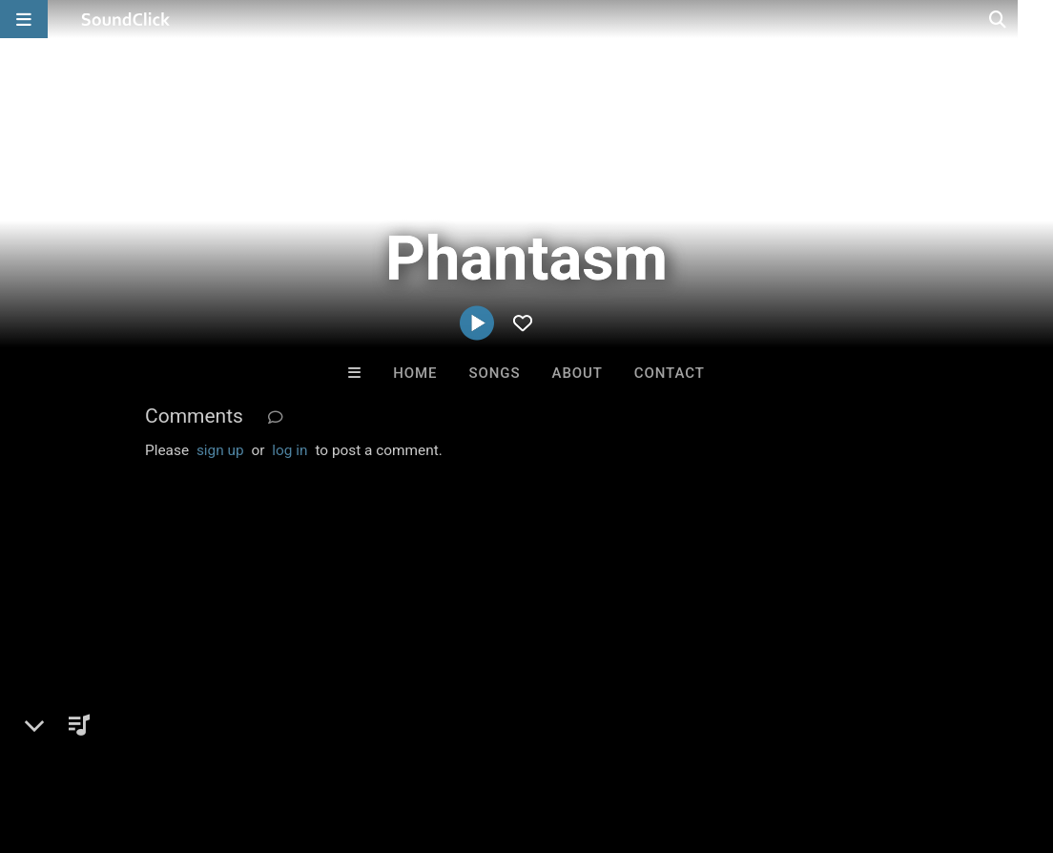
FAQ (80, 739)
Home (415, 373)
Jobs (261, 739)
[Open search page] (1034, 19)
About (577, 373)
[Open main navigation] (24, 19)
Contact (669, 373)
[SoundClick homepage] (126, 19)
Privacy (455, 739)
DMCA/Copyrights (355, 739)
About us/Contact (169, 739)
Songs (495, 373)
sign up (220, 450)
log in (289, 450)
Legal (514, 739)
